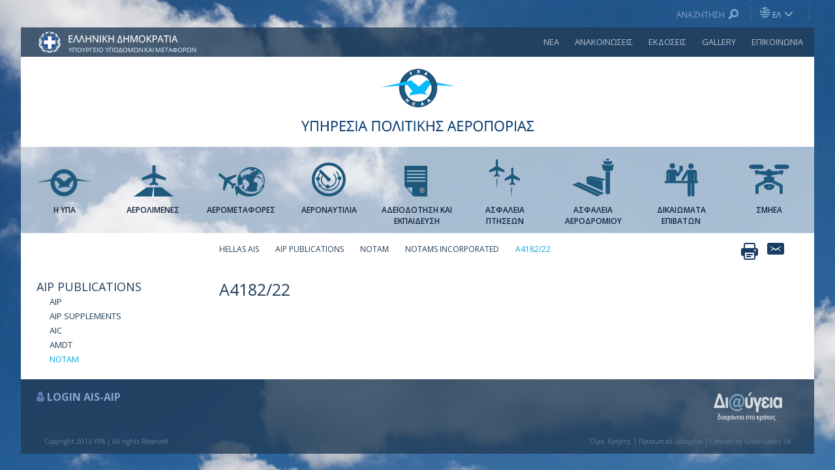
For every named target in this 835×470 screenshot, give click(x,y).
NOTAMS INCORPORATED (452, 249)
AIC (56, 330)
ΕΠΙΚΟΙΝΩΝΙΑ (777, 42)
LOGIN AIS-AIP (84, 397)
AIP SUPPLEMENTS (85, 316)
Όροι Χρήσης (610, 441)
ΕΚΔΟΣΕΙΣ (667, 42)
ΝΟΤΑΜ (64, 359)
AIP (56, 301)
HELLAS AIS (239, 249)
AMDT (61, 345)
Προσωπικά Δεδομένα (671, 441)
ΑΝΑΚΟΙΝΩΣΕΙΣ (604, 42)
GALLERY (719, 42)
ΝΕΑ (551, 42)
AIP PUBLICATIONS (89, 286)
